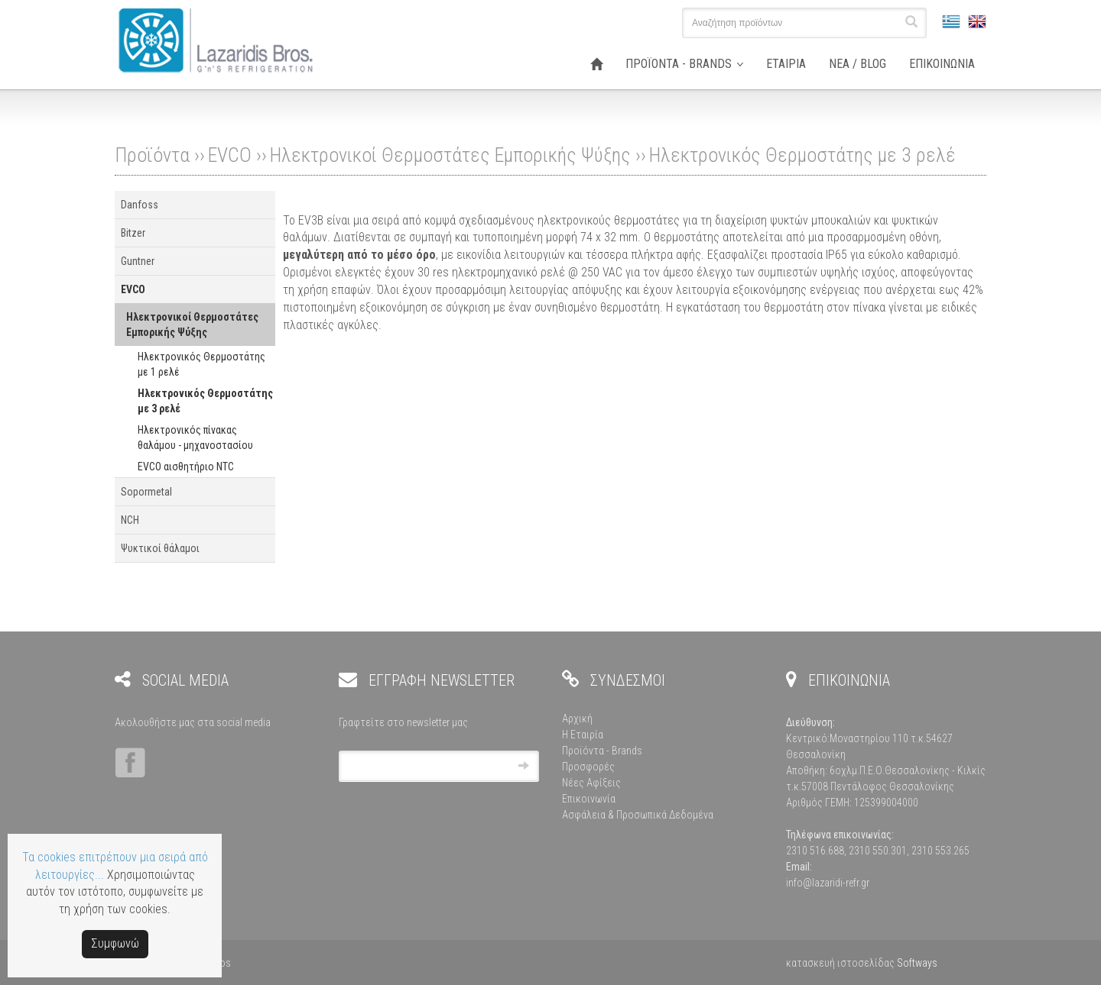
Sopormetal (146, 492)
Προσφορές (588, 767)
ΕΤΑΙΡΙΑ (786, 64)
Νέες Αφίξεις (591, 783)
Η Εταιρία (582, 734)
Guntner (137, 261)
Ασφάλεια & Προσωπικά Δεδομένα (637, 815)
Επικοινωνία (588, 799)
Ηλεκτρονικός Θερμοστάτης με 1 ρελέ (201, 364)
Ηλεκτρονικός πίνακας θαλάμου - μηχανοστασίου (195, 437)
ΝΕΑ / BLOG (857, 64)
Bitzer (133, 233)
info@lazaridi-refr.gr (827, 883)
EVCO (230, 155)
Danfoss (139, 205)
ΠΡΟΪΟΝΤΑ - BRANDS (678, 64)
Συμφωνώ (115, 943)
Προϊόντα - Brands (602, 750)
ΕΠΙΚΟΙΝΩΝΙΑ (942, 64)
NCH (130, 520)
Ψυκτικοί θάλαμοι (160, 548)
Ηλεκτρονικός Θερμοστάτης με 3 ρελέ (802, 155)
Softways (917, 963)
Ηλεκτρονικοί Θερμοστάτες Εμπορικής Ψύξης (450, 155)
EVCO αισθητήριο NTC (186, 466)
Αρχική (577, 718)
